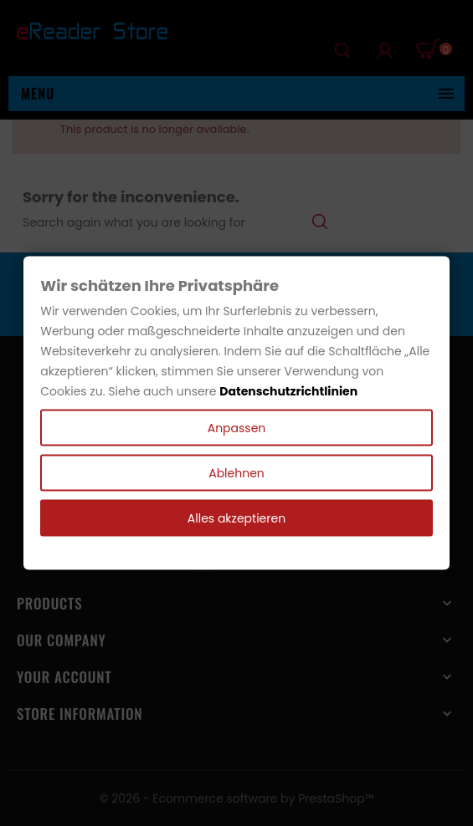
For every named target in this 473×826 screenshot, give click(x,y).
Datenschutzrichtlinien (288, 390)
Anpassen (237, 427)
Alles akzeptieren (236, 517)
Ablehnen (236, 472)
